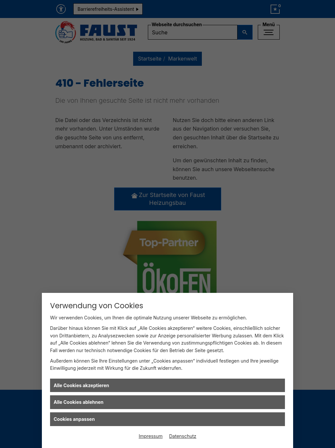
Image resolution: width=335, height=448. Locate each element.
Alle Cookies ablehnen (78, 402)
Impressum (151, 436)
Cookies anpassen (74, 419)
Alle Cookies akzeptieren (81, 385)
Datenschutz (182, 436)
